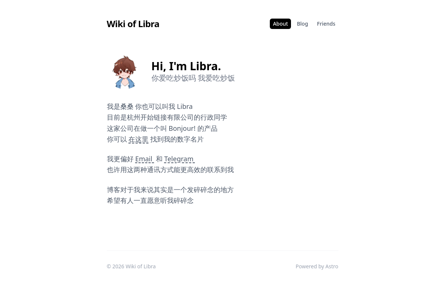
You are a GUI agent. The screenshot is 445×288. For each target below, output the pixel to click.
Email (144, 158)
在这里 (138, 139)
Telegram (179, 158)
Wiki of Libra (133, 24)
